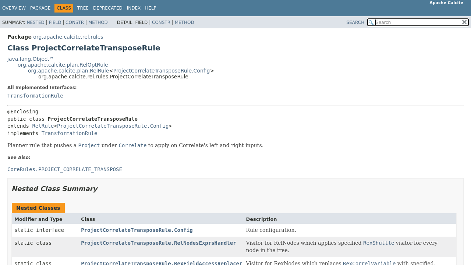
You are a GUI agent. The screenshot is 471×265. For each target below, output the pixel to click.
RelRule (43, 126)
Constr (74, 22)
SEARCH (356, 22)
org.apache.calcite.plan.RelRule (68, 71)
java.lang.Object (28, 59)
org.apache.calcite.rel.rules (68, 37)
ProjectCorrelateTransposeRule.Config (161, 71)
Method (98, 22)
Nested (35, 22)
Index (134, 8)
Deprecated (108, 8)
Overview (14, 8)
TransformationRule (35, 96)
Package (40, 8)
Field (55, 22)
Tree (83, 8)
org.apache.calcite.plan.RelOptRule (63, 65)
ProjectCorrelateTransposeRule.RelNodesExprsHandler (158, 243)
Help (150, 8)
